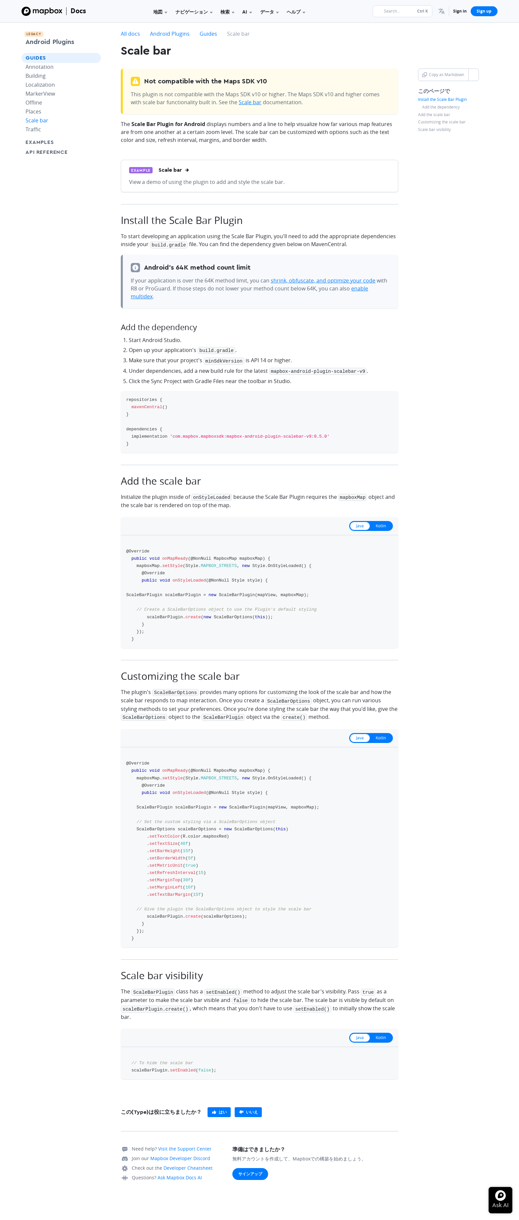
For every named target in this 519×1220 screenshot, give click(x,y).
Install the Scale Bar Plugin (442, 99)
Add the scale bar (434, 114)
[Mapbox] (42, 11)
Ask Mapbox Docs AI (180, 1172)
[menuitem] (441, 11)
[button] (441, 11)
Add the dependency (441, 107)
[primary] (219, 1106)
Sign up (484, 11)
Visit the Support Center (185, 1143)
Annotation (39, 66)
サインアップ (250, 1168)
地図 (160, 12)
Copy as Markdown (443, 74)
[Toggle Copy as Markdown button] (473, 75)
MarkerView (40, 93)
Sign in (460, 11)
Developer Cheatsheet (188, 1162)
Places (33, 111)
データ (269, 12)
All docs (130, 33)
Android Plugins (49, 42)
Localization (40, 84)
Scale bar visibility (434, 129)
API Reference (46, 152)
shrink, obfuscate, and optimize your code (323, 279)
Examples (39, 142)
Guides (35, 58)
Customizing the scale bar (442, 122)
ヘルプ (296, 12)
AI (247, 12)
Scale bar (36, 120)
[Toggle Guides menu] (94, 58)
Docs (78, 10)
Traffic (33, 129)
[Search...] (402, 11)
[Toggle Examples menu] (94, 142)
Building (35, 75)
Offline (33, 102)
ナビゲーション (193, 12)
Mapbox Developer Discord (180, 1153)
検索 (227, 12)
